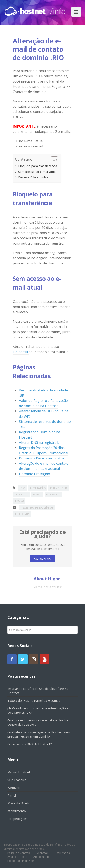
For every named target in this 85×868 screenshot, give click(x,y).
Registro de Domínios (37, 507)
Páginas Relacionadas (33, 177)
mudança (53, 494)
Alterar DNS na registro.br (40, 442)
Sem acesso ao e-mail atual (37, 171)
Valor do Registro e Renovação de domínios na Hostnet (43, 403)
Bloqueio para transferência (37, 166)
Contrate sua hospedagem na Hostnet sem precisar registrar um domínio (38, 734)
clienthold (58, 488)
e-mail (37, 494)
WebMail (13, 787)
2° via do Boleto (17, 857)
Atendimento (16, 811)
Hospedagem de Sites (21, 861)
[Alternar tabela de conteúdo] (52, 159)
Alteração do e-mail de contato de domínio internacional (44, 466)
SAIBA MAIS (42, 559)
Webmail (42, 853)
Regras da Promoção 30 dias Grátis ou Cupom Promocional (43, 450)
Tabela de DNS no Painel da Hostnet (33, 700)
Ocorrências (62, 853)
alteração (38, 488)
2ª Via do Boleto (18, 803)
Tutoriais (22, 514)
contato (22, 494)
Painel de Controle (19, 853)
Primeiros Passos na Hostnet (42, 458)
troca (19, 501)
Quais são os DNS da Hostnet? (29, 744)
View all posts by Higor (49, 587)
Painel (11, 795)
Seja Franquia (16, 780)
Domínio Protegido (34, 473)
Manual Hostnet (18, 772)
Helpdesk (21, 351)
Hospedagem (17, 818)
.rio (22, 488)
